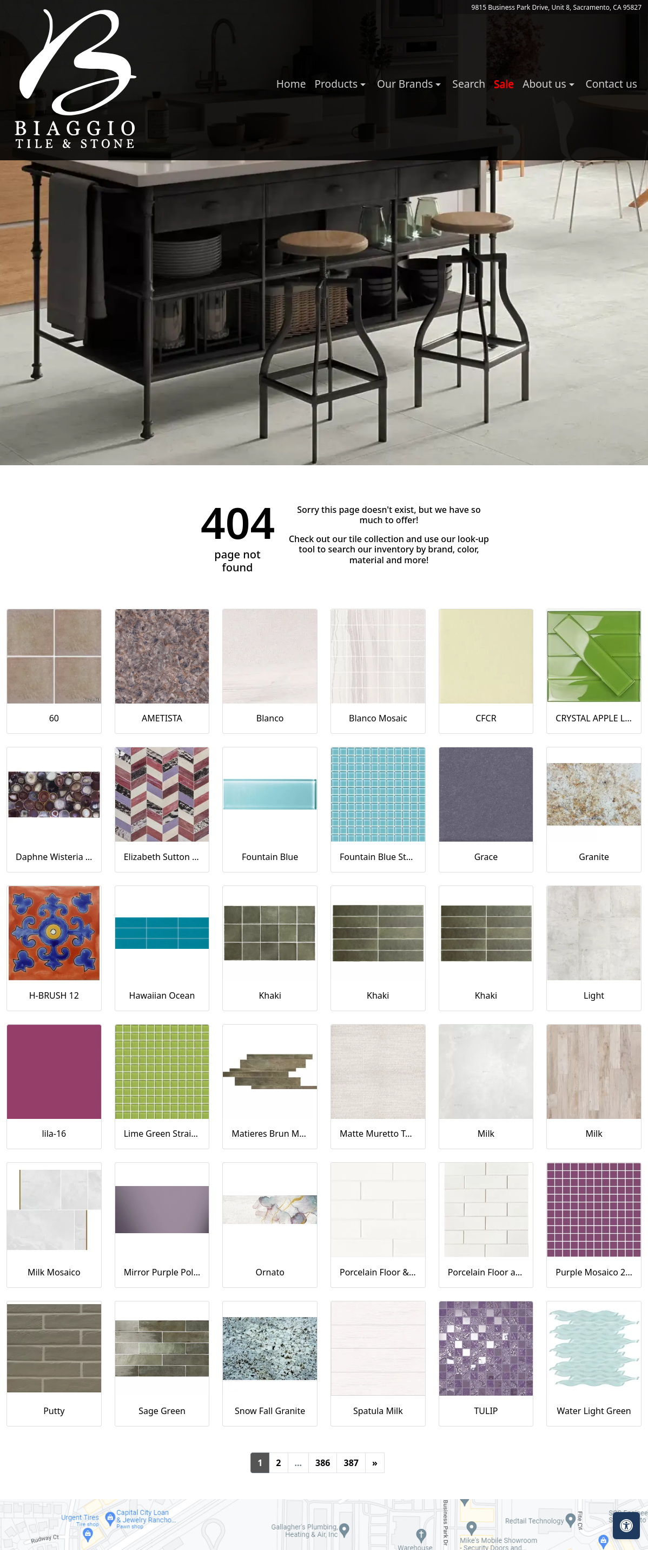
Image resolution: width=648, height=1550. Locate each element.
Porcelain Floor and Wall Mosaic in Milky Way (486, 1272)
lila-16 (54, 1133)
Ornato (269, 1272)
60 (54, 718)
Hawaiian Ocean (162, 995)
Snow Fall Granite (270, 1411)
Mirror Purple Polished (162, 1272)
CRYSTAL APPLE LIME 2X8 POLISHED (594, 718)
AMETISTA (162, 718)
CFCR (485, 718)
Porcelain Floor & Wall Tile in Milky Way (378, 1272)
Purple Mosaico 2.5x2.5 (594, 1272)
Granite (594, 857)
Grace (486, 857)
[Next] (375, 1463)
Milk (486, 1133)
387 (350, 1463)
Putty (53, 1411)
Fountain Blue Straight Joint (378, 857)
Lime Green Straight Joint (162, 1133)
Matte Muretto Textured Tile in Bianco (378, 1133)
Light (594, 995)
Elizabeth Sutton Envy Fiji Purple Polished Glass (162, 857)
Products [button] (337, 83)
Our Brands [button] (406, 83)
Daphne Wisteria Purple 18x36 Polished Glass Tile (54, 857)
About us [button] (545, 83)
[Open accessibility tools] (626, 1525)
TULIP (486, 1411)
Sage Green (162, 1411)
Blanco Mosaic (378, 718)
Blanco (270, 718)
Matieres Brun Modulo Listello (270, 1133)
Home (291, 83)
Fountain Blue (270, 857)
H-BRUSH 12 (54, 995)
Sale (504, 83)
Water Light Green (594, 1411)
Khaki (270, 995)
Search (468, 83)
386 (322, 1463)
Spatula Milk (378, 1411)
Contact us (611, 83)
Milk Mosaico (54, 1272)
